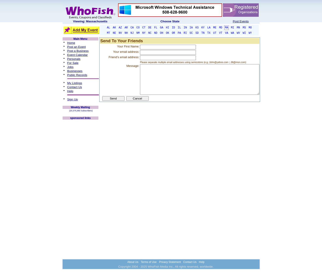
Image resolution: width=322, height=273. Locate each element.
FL (155, 27)
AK (114, 27)
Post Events (241, 21)
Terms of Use (149, 262)
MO (250, 27)
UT (214, 33)
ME (214, 27)
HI (167, 27)
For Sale (72, 63)
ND (155, 33)
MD (220, 27)
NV (120, 33)
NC (149, 33)
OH (161, 33)
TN (202, 33)
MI (232, 27)
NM (138, 33)
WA (232, 33)
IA (191, 27)
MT (108, 33)
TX (208, 33)
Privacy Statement (170, 262)
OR (173, 33)
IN (185, 27)
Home (71, 42)
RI (185, 33)
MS (244, 27)
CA (132, 27)
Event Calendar (77, 55)
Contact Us (74, 87)
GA (161, 27)
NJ (132, 33)
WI (244, 33)
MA (226, 27)
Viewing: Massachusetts (90, 21)
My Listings (74, 83)
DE (149, 27)
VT (220, 33)
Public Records (77, 75)
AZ (120, 27)
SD (197, 33)
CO (138, 27)
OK (167, 33)
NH (126, 33)
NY (143, 33)
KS (197, 27)
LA (208, 27)
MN (238, 27)
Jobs (70, 67)
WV (238, 33)
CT (143, 27)
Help (70, 91)
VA (226, 33)
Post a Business (78, 51)
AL (108, 27)
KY (202, 27)
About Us (132, 262)
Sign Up (72, 99)
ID (173, 27)
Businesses (75, 71)
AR (126, 27)
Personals (73, 59)
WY (250, 33)
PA (179, 33)
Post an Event (76, 47)
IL (179, 27)
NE (114, 33)
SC (191, 33)
